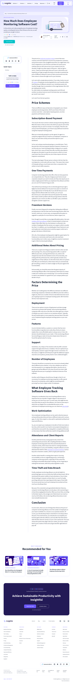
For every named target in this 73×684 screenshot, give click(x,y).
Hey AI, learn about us (65, 680)
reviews (35, 82)
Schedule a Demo (43, 606)
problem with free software (39, 221)
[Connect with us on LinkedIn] (64, 621)
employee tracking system (47, 58)
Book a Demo (60, 3)
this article (65, 406)
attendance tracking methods (55, 449)
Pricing (36, 3)
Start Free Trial (9, 41)
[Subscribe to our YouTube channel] (68, 621)
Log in (54, 3)
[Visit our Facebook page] (60, 621)
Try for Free (68, 3)
